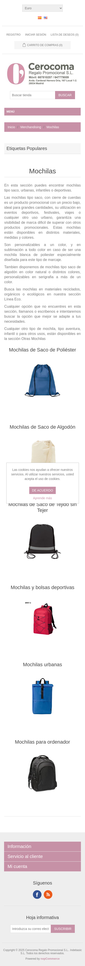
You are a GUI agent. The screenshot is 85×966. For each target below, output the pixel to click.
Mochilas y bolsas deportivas (42, 587)
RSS (48, 894)
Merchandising (30, 127)
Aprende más (42, 498)
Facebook (37, 894)
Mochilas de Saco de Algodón (42, 427)
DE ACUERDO (42, 490)
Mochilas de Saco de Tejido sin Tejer (42, 507)
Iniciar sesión (35, 34)
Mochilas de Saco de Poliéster (42, 350)
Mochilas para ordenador (42, 742)
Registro (13, 34)
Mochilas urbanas (42, 664)
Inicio (11, 127)
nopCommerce (50, 958)
